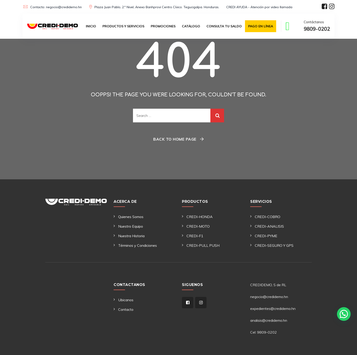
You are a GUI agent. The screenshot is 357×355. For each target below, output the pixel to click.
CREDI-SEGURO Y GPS (274, 245)
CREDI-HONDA (199, 216)
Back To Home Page (174, 139)
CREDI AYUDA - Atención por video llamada (259, 7)
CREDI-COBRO (267, 216)
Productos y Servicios (123, 26)
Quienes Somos (130, 216)
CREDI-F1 (194, 236)
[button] (343, 311)
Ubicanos (125, 300)
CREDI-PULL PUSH (202, 245)
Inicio (91, 26)
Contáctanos (317, 26)
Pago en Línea (260, 26)
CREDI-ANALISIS (269, 226)
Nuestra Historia (131, 236)
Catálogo (191, 26)
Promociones (163, 26)
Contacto (125, 309)
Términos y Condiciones (137, 245)
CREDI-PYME (266, 236)
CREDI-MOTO (198, 226)
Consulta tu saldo (224, 26)
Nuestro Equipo (130, 226)
